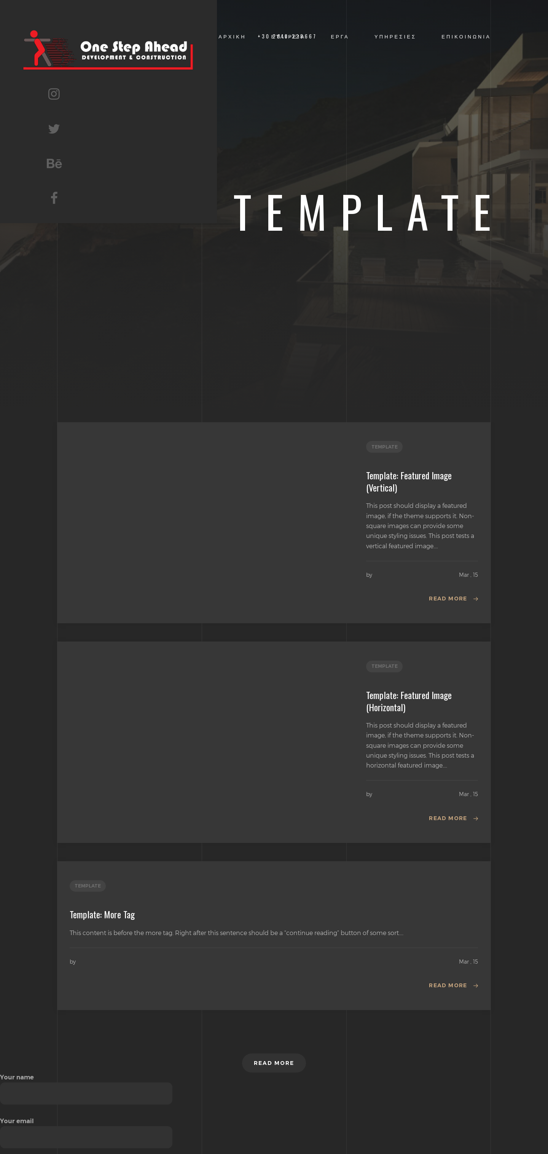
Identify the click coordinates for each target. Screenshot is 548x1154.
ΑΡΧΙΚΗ (232, 36)
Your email (86, 1129)
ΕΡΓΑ (340, 36)
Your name (86, 1085)
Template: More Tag (102, 914)
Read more (448, 598)
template (384, 447)
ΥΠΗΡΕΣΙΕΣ (395, 36)
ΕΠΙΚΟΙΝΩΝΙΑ (466, 36)
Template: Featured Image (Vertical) (409, 481)
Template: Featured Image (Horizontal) (409, 701)
